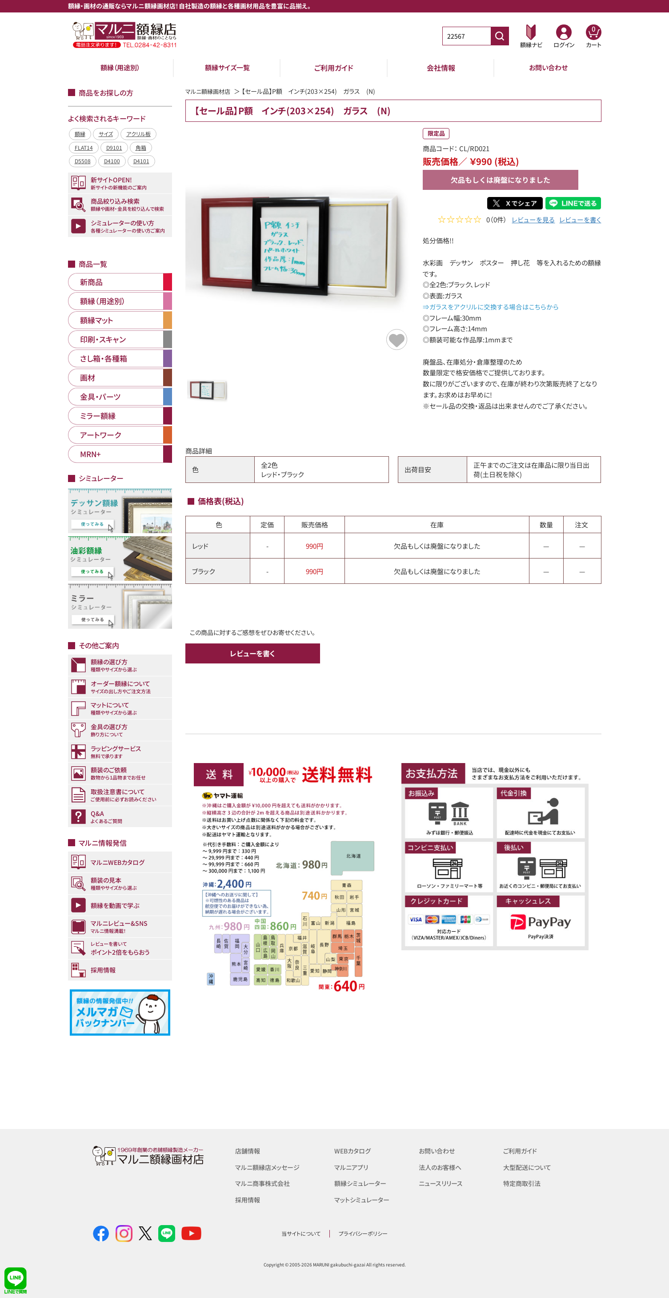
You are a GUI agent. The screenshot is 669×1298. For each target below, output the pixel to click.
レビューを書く (580, 220)
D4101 (141, 161)
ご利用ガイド (333, 67)
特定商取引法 (523, 1182)
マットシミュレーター (363, 1198)
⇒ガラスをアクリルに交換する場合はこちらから (490, 306)
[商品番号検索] (500, 36)
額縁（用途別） (120, 67)
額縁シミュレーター (361, 1182)
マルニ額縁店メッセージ (269, 1166)
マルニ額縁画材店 (209, 91)
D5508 (83, 161)
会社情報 (441, 67)
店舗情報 (248, 1150)
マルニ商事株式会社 (264, 1182)
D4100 (112, 161)
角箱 (141, 147)
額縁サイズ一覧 (227, 67)
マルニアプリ (352, 1166)
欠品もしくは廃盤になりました (500, 179)
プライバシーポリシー (363, 1233)
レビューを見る (533, 220)
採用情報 (248, 1198)
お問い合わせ (548, 67)
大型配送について (529, 1166)
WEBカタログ (353, 1150)
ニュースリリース (442, 1182)
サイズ (106, 133)
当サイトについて (300, 1233)
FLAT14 (84, 147)
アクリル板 (138, 133)
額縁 (80, 133)
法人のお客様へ (442, 1166)
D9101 (114, 147)
